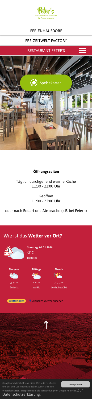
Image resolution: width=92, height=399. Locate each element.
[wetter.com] (16, 301)
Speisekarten (51, 83)
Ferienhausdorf (46, 31)
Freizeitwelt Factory (46, 40)
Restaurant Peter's (57, 50)
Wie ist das (33, 235)
